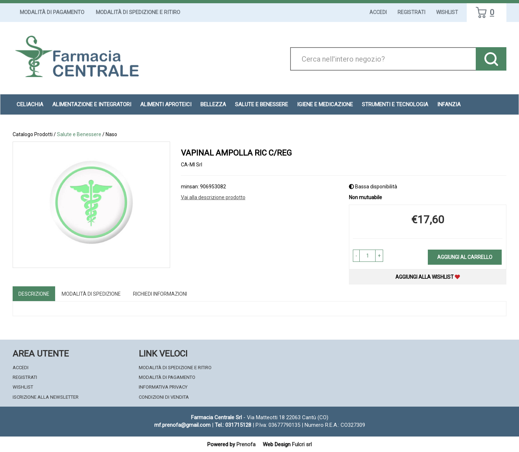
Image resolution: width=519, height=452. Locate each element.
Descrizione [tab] (33, 294)
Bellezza (213, 104)
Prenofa (246, 444)
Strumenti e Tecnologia (395, 104)
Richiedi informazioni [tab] (160, 294)
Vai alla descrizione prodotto (213, 197)
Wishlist (447, 12)
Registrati (411, 12)
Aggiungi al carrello (464, 257)
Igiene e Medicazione (325, 104)
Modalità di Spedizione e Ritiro (138, 12)
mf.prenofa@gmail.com (182, 425)
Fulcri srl (302, 444)
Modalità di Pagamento (52, 12)
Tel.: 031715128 (233, 425)
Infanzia (449, 104)
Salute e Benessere (261, 104)
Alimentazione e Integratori (91, 104)
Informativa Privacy (163, 387)
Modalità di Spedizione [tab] (91, 294)
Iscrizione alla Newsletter (46, 397)
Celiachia (30, 104)
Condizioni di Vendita (164, 397)
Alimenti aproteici (165, 104)
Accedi (378, 12)
